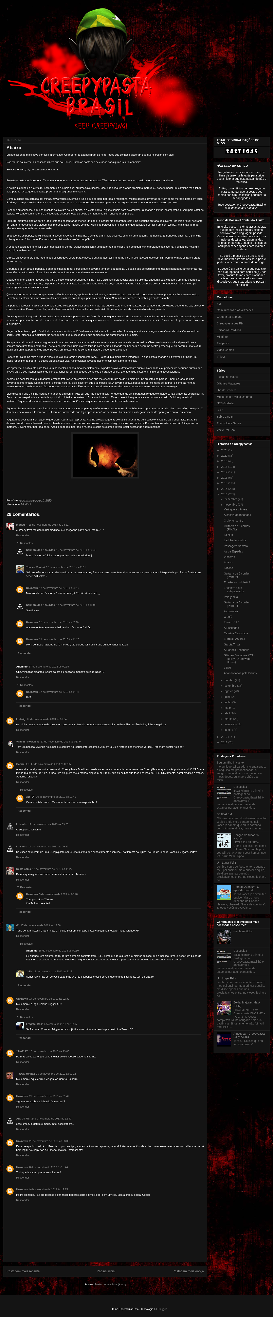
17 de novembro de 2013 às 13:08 (41, 925)
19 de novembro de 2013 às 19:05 (57, 1024)
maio (227, 707)
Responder (22, 535)
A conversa (231, 611)
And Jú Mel (23, 1118)
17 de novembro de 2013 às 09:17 (59, 587)
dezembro (231, 499)
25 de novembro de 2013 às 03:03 (49, 1141)
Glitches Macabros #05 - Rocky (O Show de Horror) (239, 659)
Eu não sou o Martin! (237, 582)
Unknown (32, 587)
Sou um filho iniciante (230, 762)
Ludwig (20, 719)
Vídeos (221, 356)
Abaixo (228, 562)
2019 (224, 461)
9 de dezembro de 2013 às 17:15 (48, 1189)
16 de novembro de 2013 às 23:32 (49, 524)
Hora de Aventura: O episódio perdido (246, 888)
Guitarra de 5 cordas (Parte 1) (237, 604)
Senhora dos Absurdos (40, 549)
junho (228, 702)
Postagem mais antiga (188, 1271)
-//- (17, 925)
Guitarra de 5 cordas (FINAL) (237, 527)
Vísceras (229, 557)
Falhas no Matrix (227, 376)
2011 (224, 742)
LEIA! (227, 667)
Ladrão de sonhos (235, 540)
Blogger (162, 1309)
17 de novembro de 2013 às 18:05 (76, 604)
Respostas (26, 543)
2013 (224, 494)
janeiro (229, 729)
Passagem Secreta (236, 546)
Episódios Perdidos (229, 330)
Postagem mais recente (23, 1271)
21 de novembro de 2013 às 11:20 (59, 639)
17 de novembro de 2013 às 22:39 (49, 998)
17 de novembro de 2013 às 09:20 (48, 824)
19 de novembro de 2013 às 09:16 (56, 1073)
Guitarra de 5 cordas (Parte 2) (237, 575)
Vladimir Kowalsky (27, 741)
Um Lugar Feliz (226, 862)
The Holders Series (229, 423)
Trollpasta (223, 343)
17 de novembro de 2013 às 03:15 (66, 567)
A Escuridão (231, 627)
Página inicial (106, 1271)
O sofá (228, 616)
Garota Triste (232, 644)
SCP (220, 410)
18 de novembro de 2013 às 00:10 (59, 950)
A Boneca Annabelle (236, 650)
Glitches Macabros (228, 383)
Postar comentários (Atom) (110, 1284)
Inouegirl (21, 524)
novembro (231, 504)
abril (227, 713)
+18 (219, 303)
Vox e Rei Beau (226, 430)
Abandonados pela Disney (240, 673)
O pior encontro (233, 520)
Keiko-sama (23, 868)
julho (227, 696)
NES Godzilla (225, 403)
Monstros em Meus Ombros (234, 396)
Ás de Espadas (233, 551)
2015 (224, 483)
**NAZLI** (22, 1051)
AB (28, 796)
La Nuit (228, 535)
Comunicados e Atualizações (235, 310)
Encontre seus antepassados (234, 589)
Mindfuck (26, 504)
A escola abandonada (237, 514)
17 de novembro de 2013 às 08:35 (51, 764)
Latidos (228, 568)
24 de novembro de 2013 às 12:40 (51, 1118)
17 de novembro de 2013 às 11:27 (52, 868)
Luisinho (21, 824)
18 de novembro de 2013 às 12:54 (53, 971)
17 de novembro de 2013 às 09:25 (48, 846)
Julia (29, 971)
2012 (224, 736)
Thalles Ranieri (35, 567)
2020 (224, 455)
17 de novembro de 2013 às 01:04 (47, 719)
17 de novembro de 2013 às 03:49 (61, 741)
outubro (229, 680)
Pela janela (231, 597)
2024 (224, 450)
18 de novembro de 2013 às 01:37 (59, 622)
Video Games (225, 350)
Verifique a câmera (236, 509)
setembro (230, 685)
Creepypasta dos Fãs (230, 323)
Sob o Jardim (225, 416)
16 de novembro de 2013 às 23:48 (76, 549)
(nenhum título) (243, 931)
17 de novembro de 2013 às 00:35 (49, 666)
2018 (224, 466)
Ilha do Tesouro (226, 390)
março (228, 718)
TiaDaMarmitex (25, 1073)
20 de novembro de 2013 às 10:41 (56, 796)
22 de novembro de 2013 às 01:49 (49, 1096)
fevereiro (230, 724)
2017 (224, 472)
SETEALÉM (224, 814)
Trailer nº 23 (231, 622)
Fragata (31, 1024)
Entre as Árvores (234, 638)
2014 (224, 488)
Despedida (240, 786)
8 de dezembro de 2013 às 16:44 (48, 1167)
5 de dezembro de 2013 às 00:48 (58, 894)
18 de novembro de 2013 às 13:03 (49, 1051)
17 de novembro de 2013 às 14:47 (59, 691)
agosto (229, 691)
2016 (224, 477)
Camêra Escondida (236, 633)
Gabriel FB (23, 764)
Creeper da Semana (229, 316)
